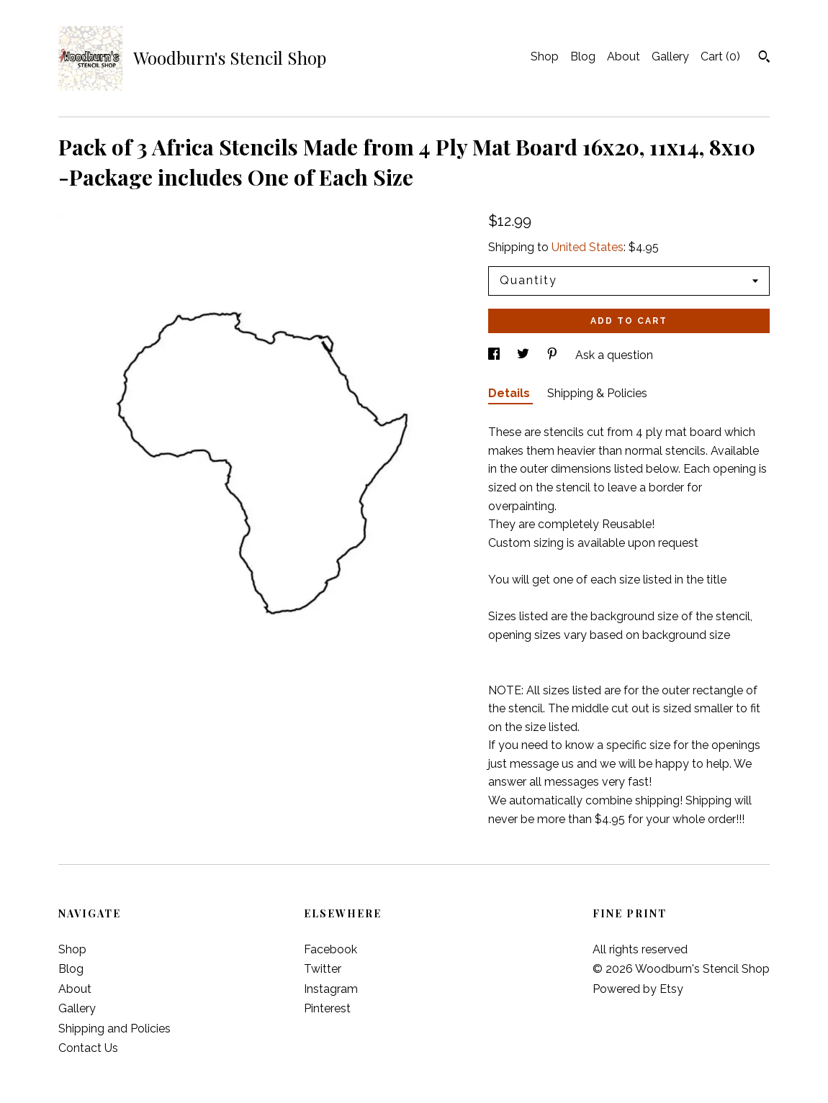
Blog (582, 56)
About (623, 56)
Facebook (330, 949)
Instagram (331, 989)
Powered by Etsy (638, 989)
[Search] (764, 58)
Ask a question (614, 355)
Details (510, 393)
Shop (545, 56)
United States (588, 247)
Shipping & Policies (597, 393)
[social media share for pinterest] (553, 355)
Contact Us (88, 1048)
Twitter (322, 969)
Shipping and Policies (114, 1028)
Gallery (670, 56)
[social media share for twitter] (524, 355)
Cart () (720, 56)
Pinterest (327, 1008)
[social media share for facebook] (495, 355)
